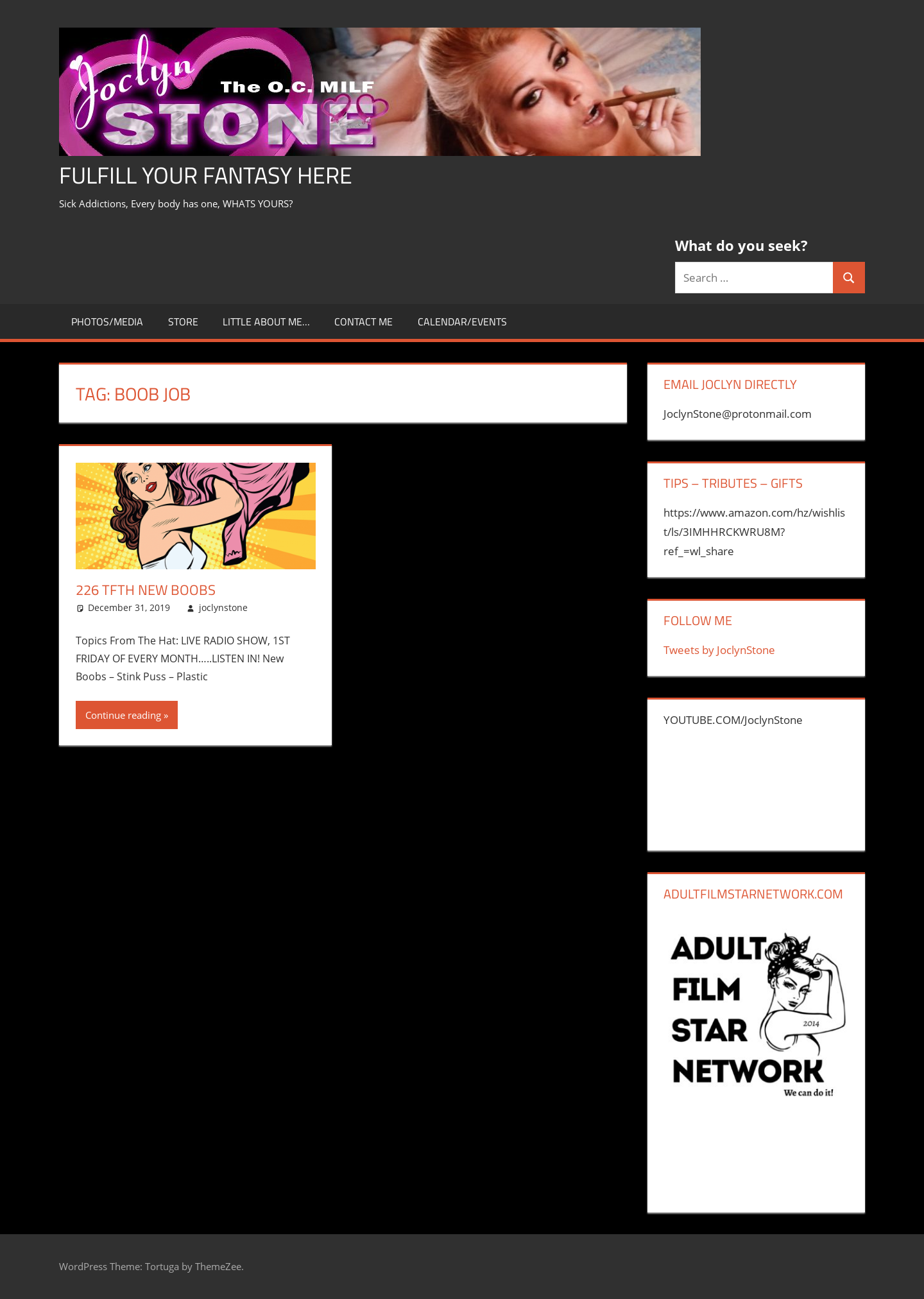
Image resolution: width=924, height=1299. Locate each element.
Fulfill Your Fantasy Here (205, 175)
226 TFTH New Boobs (146, 590)
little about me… (266, 321)
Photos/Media (107, 321)
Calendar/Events (462, 321)
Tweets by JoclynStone (719, 649)
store (183, 321)
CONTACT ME (363, 321)
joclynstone (223, 607)
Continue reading (123, 715)
